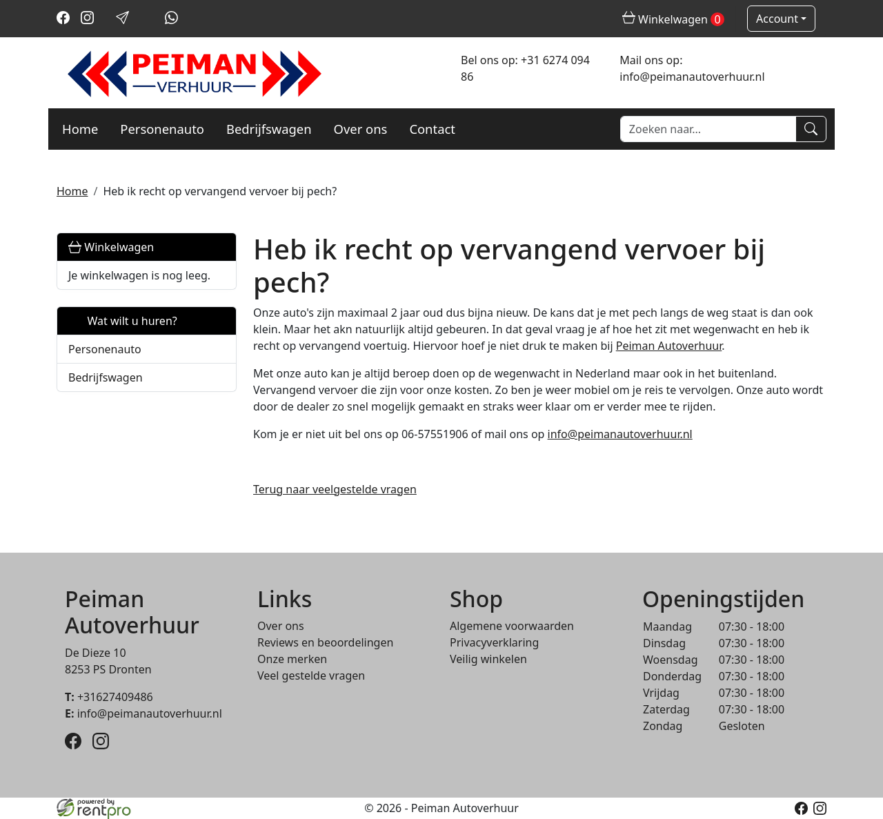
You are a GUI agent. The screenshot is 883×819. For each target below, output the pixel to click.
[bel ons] (147, 20)
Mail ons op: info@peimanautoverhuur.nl (691, 68)
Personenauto (162, 128)
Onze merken (292, 659)
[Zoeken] (810, 129)
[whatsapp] (171, 20)
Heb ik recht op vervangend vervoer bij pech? (220, 191)
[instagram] (87, 20)
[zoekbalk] (708, 129)
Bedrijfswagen (269, 128)
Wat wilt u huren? (122, 320)
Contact (432, 128)
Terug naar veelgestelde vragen (335, 489)
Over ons (361, 128)
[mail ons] (122, 20)
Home (80, 128)
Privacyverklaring (494, 642)
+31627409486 (109, 696)
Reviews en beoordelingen (325, 642)
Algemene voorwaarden (512, 625)
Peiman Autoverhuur (669, 345)
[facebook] (63, 20)
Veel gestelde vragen (311, 675)
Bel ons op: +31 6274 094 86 (525, 68)
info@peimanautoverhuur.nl (620, 434)
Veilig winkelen (488, 659)
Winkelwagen (111, 247)
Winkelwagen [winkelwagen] (673, 19)
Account (777, 18)
